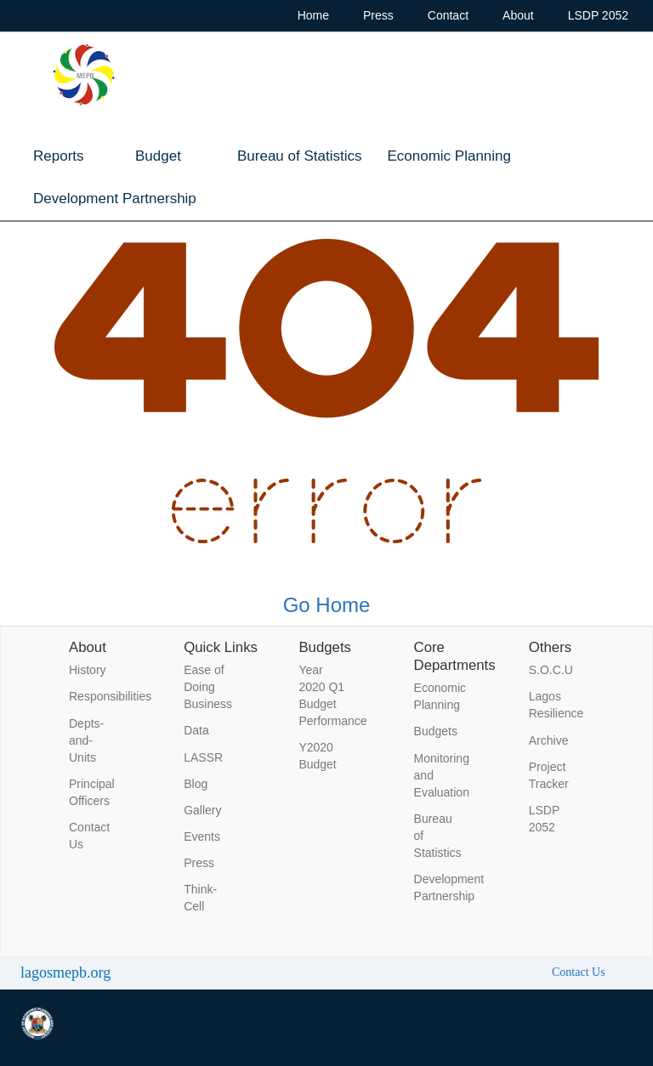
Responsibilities (93, 696)
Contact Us (89, 835)
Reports (58, 156)
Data (196, 730)
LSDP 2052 (598, 15)
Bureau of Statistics (299, 156)
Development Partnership (114, 198)
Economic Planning (449, 156)
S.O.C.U (551, 670)
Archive (549, 740)
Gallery (202, 810)
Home (313, 15)
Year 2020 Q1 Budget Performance (323, 695)
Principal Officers (92, 792)
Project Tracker (549, 775)
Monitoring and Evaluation (438, 775)
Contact (448, 15)
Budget (158, 156)
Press (378, 15)
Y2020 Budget (317, 755)
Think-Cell (200, 897)
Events (202, 836)
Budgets (435, 731)
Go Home (327, 604)
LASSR (203, 757)
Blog (195, 784)
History (87, 670)
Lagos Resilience (553, 704)
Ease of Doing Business (208, 687)
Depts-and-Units (86, 740)
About (518, 15)
